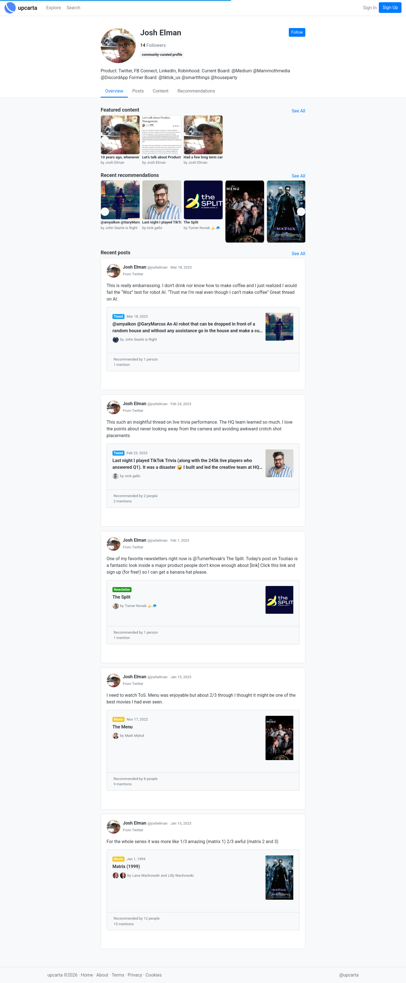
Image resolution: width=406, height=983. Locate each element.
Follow (297, 32)
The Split (191, 222)
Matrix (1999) (126, 866)
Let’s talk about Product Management (172, 157)
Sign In (370, 7)
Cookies (154, 975)
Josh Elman (146, 267)
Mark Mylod (134, 735)
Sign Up (390, 7)
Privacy (135, 975)
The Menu (122, 727)
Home (87, 975)
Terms (118, 975)
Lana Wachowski (146, 875)
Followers (153, 45)
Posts (138, 91)
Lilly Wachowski (181, 875)
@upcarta (349, 975)
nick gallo (132, 476)
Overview (114, 91)
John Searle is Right (141, 339)
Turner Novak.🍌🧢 (140, 606)
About (102, 975)
